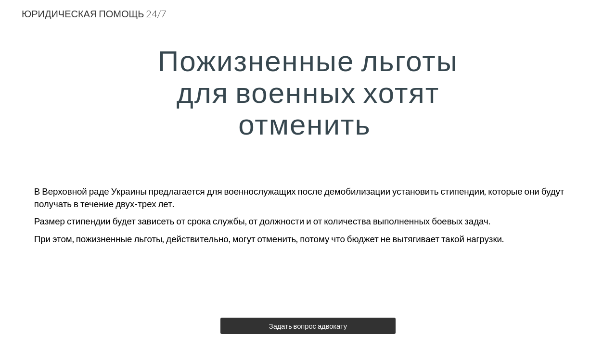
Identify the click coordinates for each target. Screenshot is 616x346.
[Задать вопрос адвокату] (307, 326)
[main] (308, 91)
